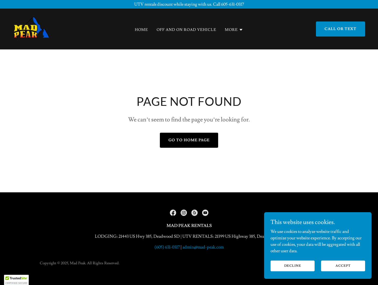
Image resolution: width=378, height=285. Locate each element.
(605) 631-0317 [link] (167, 247)
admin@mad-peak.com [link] (203, 247)
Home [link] (141, 29)
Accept (343, 266)
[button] (234, 30)
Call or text (341, 29)
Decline (292, 266)
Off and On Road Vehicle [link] (186, 29)
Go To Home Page (189, 140)
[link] (31, 28)
